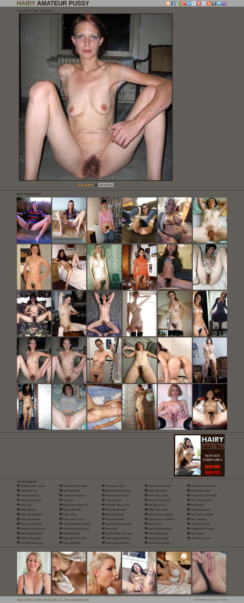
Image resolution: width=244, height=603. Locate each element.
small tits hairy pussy (201, 485)
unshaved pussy (198, 509)
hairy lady (109, 528)
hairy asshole (27, 509)
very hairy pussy (198, 523)
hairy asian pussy (29, 500)
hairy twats (195, 504)
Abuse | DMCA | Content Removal (35, 599)
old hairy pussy (155, 504)
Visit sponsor (106, 184)
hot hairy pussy (113, 514)
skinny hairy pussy (157, 542)
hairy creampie (70, 509)
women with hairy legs (117, 533)
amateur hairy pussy (31, 485)
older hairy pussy (157, 509)
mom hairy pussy (157, 495)
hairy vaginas (197, 519)
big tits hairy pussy (30, 533)
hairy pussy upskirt (200, 514)
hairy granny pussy (115, 495)
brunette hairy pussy (73, 485)
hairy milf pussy (156, 490)
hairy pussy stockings (202, 495)
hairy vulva (195, 533)
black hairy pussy (29, 538)
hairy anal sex (27, 490)
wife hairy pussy (198, 538)
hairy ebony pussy (72, 519)
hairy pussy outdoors (159, 514)
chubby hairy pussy (72, 495)
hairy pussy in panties (159, 519)
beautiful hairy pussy (31, 528)
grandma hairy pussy (116, 490)
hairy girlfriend (69, 542)
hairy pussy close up (73, 504)
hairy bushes (111, 500)
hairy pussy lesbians (116, 538)
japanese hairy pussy (116, 523)
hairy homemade (114, 509)
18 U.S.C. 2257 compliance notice (71, 599)
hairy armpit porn (29, 495)
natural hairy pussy (158, 500)
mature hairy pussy (158, 485)
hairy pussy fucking (72, 538)
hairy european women (75, 523)
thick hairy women (200, 500)
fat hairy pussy (70, 533)
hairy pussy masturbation (119, 542)
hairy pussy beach (29, 523)
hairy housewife (113, 519)
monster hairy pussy (116, 504)
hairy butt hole (69, 490)
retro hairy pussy (156, 533)
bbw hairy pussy (28, 519)
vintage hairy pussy (200, 528)
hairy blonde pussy (30, 542)
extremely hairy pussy (74, 528)
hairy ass (24, 504)
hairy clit (66, 500)
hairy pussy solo (198, 490)
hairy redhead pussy (159, 528)
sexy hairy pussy (156, 538)
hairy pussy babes (29, 514)
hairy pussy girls (113, 485)
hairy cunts (67, 514)
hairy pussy (153, 523)
